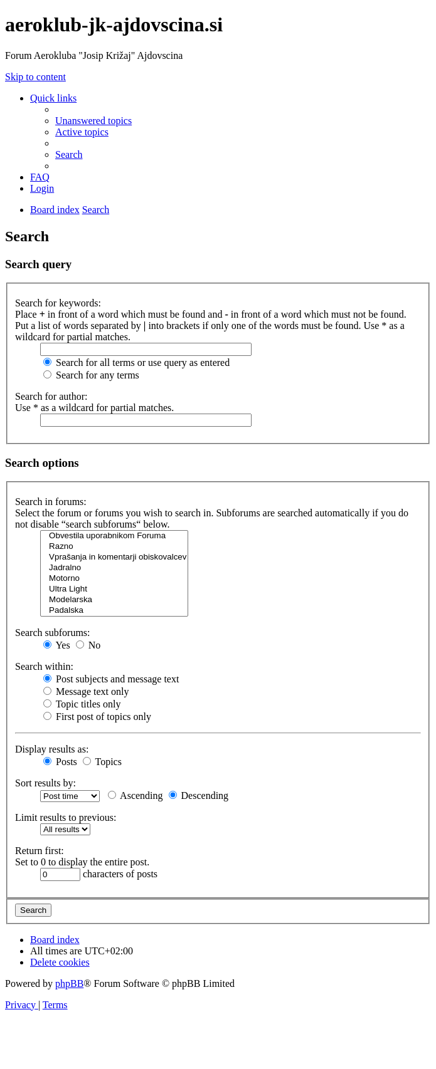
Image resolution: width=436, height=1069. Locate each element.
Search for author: (51, 396)
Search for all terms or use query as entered (136, 362)
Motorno (114, 578)
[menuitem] (93, 120)
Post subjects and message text (111, 679)
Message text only (86, 691)
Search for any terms (91, 375)
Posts (60, 761)
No (88, 645)
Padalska (114, 610)
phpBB (69, 983)
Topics (102, 761)
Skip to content (35, 76)
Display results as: (51, 749)
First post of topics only (97, 716)
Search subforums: (52, 632)
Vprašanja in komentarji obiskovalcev (114, 557)
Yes (56, 645)
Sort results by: (45, 783)
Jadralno (114, 568)
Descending (199, 795)
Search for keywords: (58, 303)
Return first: (39, 850)
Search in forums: (51, 501)
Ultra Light (114, 589)
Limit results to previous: (65, 817)
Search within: (44, 666)
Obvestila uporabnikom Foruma (114, 536)
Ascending (135, 795)
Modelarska (114, 600)
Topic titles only (81, 704)
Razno (114, 546)
